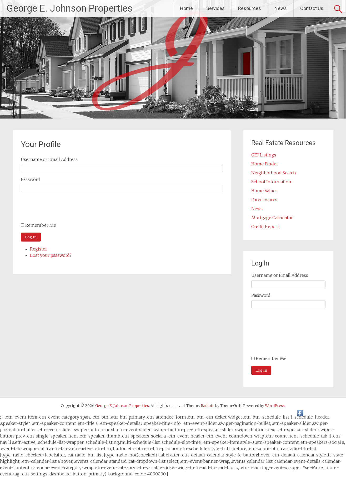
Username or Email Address (49, 159)
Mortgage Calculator (272, 217)
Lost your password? (51, 255)
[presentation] (61, 209)
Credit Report (265, 226)
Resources (249, 8)
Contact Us (311, 8)
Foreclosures (264, 199)
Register (38, 249)
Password (30, 179)
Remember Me (40, 225)
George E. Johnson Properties (69, 8)
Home (186, 8)
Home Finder (264, 163)
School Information (271, 181)
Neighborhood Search (273, 172)
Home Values (264, 190)
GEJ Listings (263, 155)
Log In (31, 237)
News (280, 8)
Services (215, 8)
